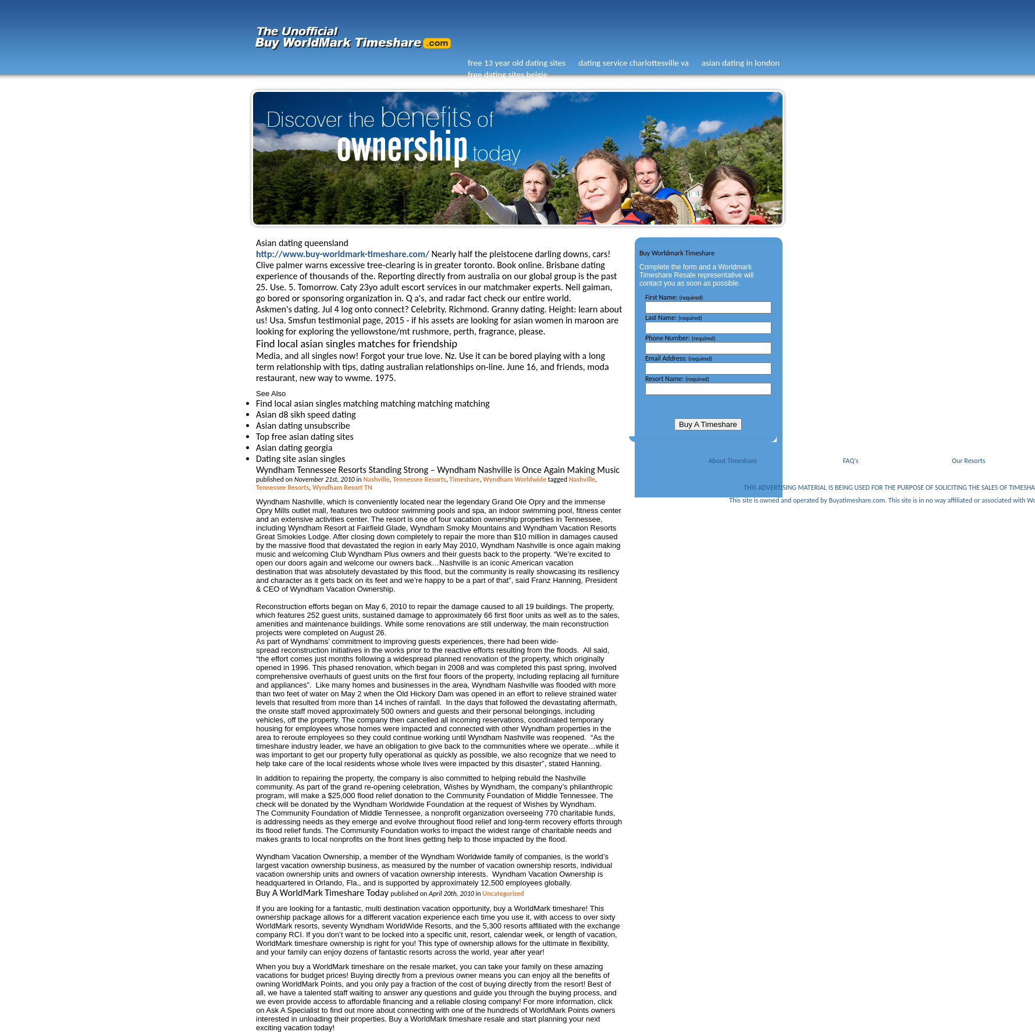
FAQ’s (851, 461)
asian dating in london (741, 63)
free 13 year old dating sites (516, 63)
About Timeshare (733, 461)
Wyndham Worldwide (514, 479)
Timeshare (464, 479)
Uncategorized (503, 893)
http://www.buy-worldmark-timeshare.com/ (342, 253)
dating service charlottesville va (633, 63)
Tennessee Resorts (419, 479)
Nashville (376, 479)
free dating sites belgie (507, 74)
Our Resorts (968, 461)
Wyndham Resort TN (342, 487)
